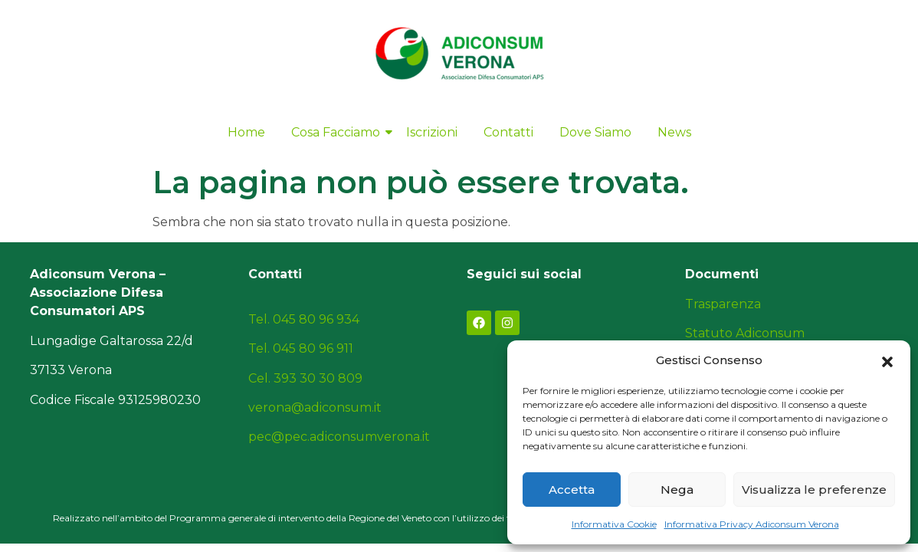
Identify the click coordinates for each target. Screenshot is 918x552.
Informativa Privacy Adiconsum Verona (751, 524)
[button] (887, 360)
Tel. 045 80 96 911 (300, 348)
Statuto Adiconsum (745, 333)
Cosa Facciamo (338, 132)
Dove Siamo (595, 132)
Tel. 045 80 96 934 (303, 319)
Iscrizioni (431, 132)
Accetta (572, 489)
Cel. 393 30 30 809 (305, 378)
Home (246, 132)
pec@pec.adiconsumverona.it (339, 436)
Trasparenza (723, 304)
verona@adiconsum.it (315, 407)
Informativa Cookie (614, 524)
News (674, 132)
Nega (677, 489)
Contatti (508, 132)
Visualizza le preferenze (814, 489)
